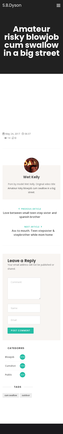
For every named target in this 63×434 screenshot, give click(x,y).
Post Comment (20, 330)
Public (8, 374)
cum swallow (11, 395)
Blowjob (9, 356)
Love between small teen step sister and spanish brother (30, 213)
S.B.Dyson (12, 5)
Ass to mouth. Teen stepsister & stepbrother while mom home (33, 231)
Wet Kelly (31, 177)
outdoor (26, 395)
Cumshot (10, 365)
